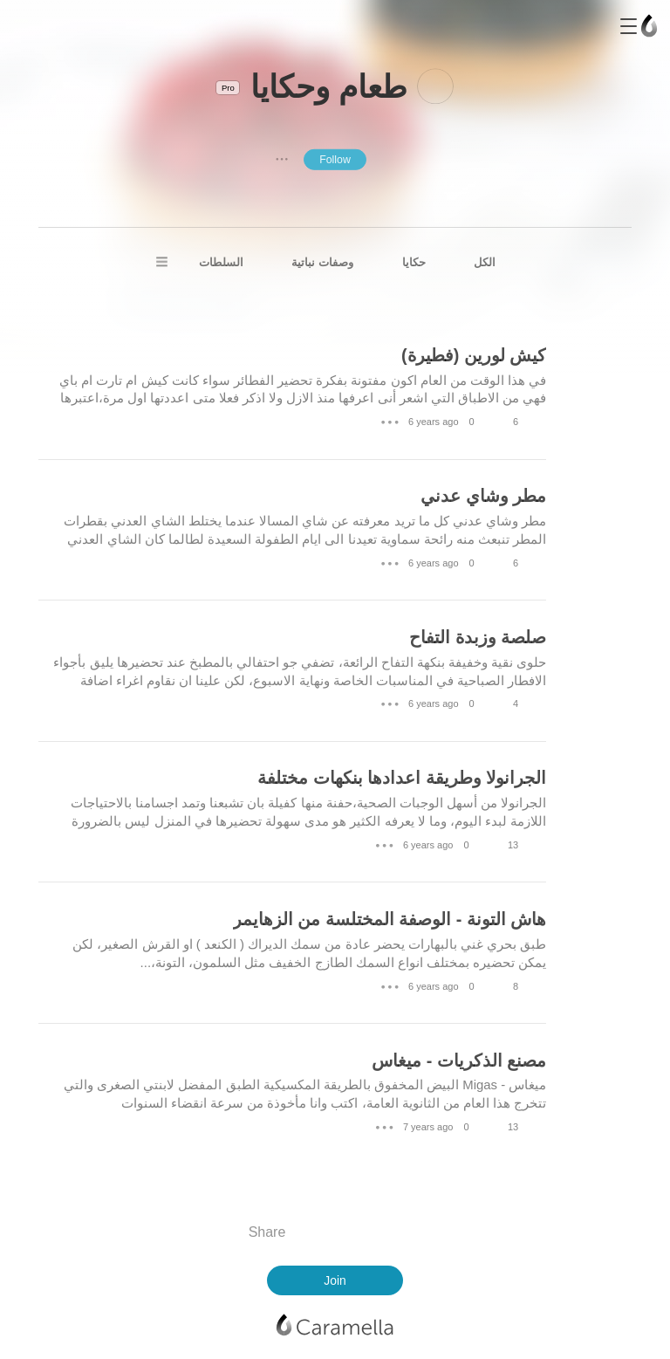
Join (334, 1280)
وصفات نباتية (322, 262)
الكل (485, 262)
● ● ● (282, 158)
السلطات (221, 262)
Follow (335, 159)
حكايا (414, 262)
